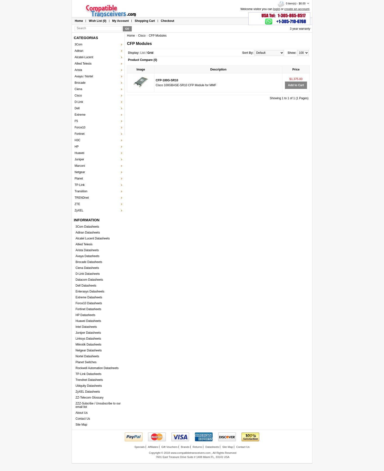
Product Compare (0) (142, 60)
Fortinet (80, 134)
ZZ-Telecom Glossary (89, 397)
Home (79, 21)
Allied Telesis (83, 63)
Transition (81, 191)
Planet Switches (86, 362)
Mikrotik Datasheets (88, 344)
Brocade (80, 82)
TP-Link (80, 185)
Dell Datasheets (86, 285)
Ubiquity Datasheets (89, 386)
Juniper (79, 159)
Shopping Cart (145, 21)
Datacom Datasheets (89, 279)
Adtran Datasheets (88, 232)
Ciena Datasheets (87, 268)
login (276, 9)
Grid (150, 53)
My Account (120, 21)
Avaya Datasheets (87, 256)
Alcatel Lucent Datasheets (93, 238)
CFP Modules (157, 35)
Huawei (79, 153)
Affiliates (153, 446)
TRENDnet (82, 197)
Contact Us (83, 418)
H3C (77, 140)
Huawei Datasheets (88, 321)
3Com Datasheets (87, 226)
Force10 (80, 127)
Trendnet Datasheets (89, 380)
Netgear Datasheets (89, 350)
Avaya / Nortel (84, 76)
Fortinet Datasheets (88, 309)
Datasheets (212, 446)
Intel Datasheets (86, 327)
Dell (77, 108)
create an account (296, 9)
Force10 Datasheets (89, 303)
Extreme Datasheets (89, 297)
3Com (78, 44)
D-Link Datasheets (88, 274)
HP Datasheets (85, 315)
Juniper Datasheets (88, 332)
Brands (185, 446)
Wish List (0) (97, 21)
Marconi (80, 165)
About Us (82, 413)
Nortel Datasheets (87, 356)
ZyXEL (79, 210)
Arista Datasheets (87, 250)
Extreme (80, 114)
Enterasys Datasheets (90, 291)
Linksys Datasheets (88, 338)
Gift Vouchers (169, 446)
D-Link (79, 102)
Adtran (79, 51)
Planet (79, 178)
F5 (76, 121)
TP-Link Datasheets (88, 374)
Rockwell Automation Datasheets (97, 368)
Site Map (81, 424)
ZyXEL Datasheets (88, 391)
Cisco (78, 95)
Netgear (80, 172)
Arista (78, 70)
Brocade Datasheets (89, 262)
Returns (197, 446)
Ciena (78, 89)
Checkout (167, 21)
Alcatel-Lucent (84, 57)
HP (77, 146)
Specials (139, 446)
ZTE (77, 204)
